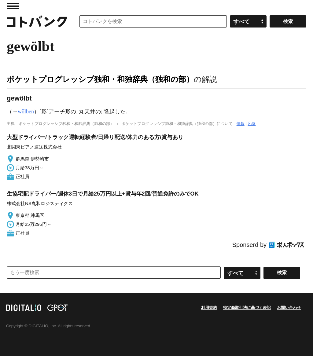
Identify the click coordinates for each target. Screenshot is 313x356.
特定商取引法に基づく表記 (247, 307)
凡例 (252, 123)
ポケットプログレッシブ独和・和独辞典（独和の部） (100, 79)
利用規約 (209, 307)
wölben (26, 111)
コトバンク (37, 21)
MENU (13, 6)
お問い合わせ (289, 307)
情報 (241, 123)
